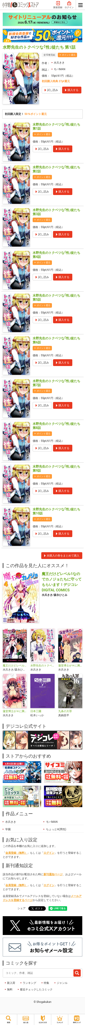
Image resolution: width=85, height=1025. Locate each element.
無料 (9, 989)
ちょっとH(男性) (56, 829)
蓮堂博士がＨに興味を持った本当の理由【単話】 (15, 711)
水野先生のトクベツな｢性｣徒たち (42, 665)
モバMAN (59, 69)
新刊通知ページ (53, 874)
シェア (21, 908)
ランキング (29, 983)
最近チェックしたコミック (36, 989)
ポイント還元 (68, 55)
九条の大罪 (65, 711)
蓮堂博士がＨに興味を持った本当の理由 (70, 665)
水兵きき (59, 62)
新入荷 (11, 983)
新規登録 (57, 5)
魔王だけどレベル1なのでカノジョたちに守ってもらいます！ (15, 665)
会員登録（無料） (16, 852)
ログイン (69, 5)
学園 (8, 829)
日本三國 (35, 711)
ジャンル (62, 983)
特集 (46, 983)
